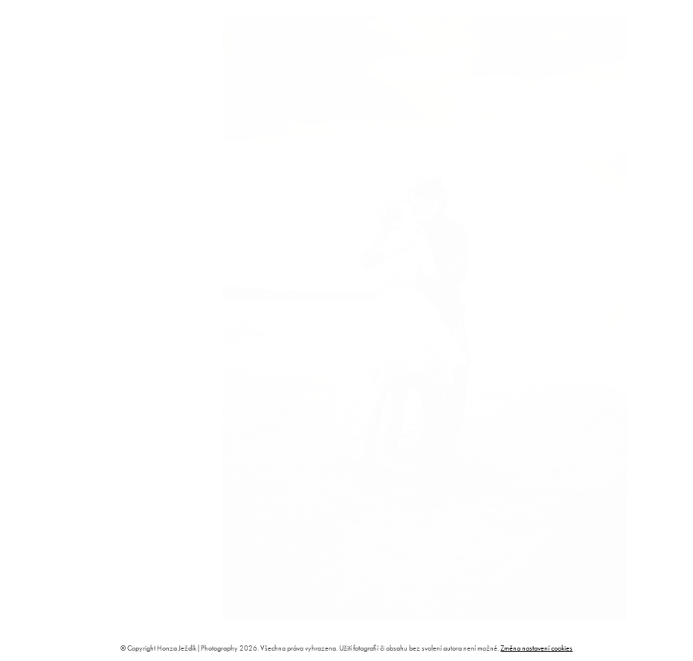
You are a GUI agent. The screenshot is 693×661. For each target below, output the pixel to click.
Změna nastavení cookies (536, 648)
